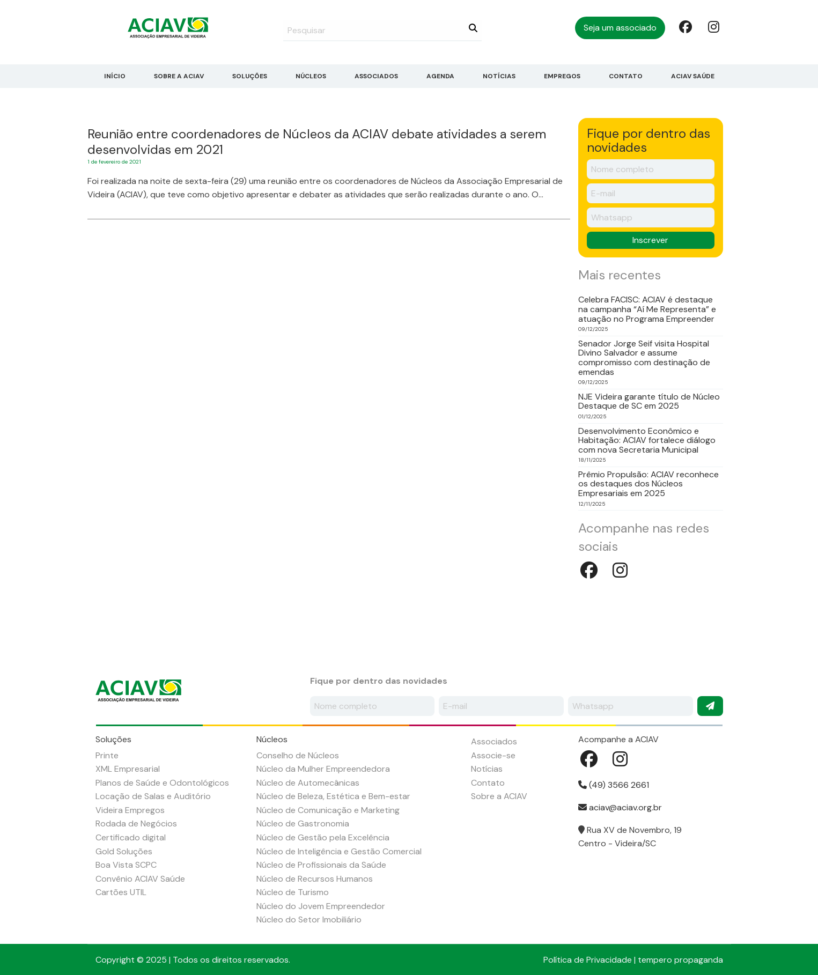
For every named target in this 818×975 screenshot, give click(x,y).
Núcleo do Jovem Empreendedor (320, 906)
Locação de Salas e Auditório (153, 796)
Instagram (713, 26)
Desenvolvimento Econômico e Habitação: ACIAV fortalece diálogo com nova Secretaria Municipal (647, 440)
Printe (107, 755)
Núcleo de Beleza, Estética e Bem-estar (333, 796)
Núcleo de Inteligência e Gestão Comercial (339, 851)
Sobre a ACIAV (179, 76)
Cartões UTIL (120, 892)
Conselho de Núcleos (297, 755)
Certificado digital (130, 837)
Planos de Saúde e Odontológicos (162, 782)
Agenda (440, 76)
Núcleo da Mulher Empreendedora (323, 768)
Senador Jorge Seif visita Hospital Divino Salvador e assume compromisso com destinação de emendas (644, 357)
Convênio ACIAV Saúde (140, 878)
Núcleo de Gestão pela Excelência (322, 837)
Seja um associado (620, 27)
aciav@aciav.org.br (620, 807)
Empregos (562, 76)
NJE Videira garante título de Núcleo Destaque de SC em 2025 (649, 401)
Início (115, 76)
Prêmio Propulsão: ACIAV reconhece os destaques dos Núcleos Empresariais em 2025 (648, 484)
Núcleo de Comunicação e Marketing (328, 810)
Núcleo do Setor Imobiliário (309, 919)
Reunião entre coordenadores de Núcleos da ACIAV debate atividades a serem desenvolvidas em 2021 (316, 141)
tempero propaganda (680, 959)
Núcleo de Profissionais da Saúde (321, 864)
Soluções (249, 76)
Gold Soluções (123, 851)
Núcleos (311, 76)
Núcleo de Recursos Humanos (314, 878)
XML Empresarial (127, 768)
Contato (626, 76)
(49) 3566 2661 (613, 785)
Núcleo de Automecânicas (307, 782)
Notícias (499, 76)
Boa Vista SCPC (126, 864)
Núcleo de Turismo (292, 892)
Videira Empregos (130, 810)
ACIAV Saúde (692, 76)
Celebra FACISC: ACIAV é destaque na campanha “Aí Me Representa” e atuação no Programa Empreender (647, 309)
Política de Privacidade (587, 959)
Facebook (684, 26)
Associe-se (493, 755)
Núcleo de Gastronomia (302, 823)
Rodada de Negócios (136, 823)
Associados (376, 76)
